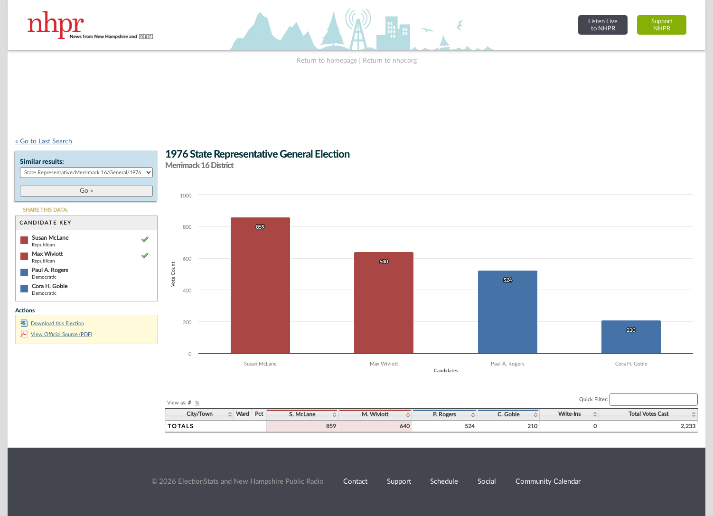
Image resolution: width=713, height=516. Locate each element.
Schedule (444, 481)
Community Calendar (548, 481)
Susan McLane (50, 238)
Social (487, 481)
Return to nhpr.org (390, 60)
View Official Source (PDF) (56, 334)
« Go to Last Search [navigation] (43, 141)
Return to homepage (327, 60)
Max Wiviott (47, 254)
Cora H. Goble (49, 286)
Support (399, 481)
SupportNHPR (662, 25)
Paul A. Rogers (50, 270)
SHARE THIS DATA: (45, 210)
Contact (355, 481)
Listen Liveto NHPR (603, 25)
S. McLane (302, 414)
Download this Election (52, 323)
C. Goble (508, 414)
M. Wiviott (375, 414)
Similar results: (42, 162)
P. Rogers (444, 414)
